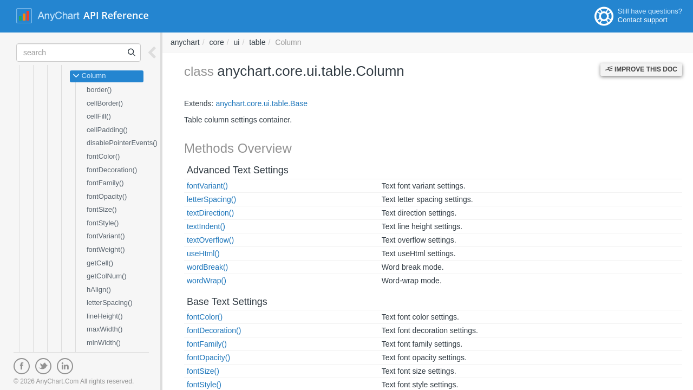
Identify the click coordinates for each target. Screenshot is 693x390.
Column (89, 76)
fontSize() (102, 209)
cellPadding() (107, 130)
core (216, 42)
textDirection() (210, 213)
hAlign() (99, 289)
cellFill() (99, 116)
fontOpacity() (107, 196)
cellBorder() (105, 103)
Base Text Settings (227, 301)
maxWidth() (104, 329)
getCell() (100, 263)
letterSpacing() (110, 302)
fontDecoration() (112, 170)
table (257, 42)
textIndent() (206, 226)
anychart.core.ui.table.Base (261, 103)
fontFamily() (105, 183)
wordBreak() (207, 267)
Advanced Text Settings (238, 170)
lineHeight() (104, 316)
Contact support (643, 20)
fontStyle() (103, 223)
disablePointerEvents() (122, 143)
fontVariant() (106, 236)
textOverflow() (210, 240)
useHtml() (203, 253)
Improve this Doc (641, 69)
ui (237, 42)
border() (99, 90)
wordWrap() (206, 280)
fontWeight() (106, 249)
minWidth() (104, 343)
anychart (185, 42)
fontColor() (103, 156)
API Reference (116, 15)
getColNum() (107, 276)
